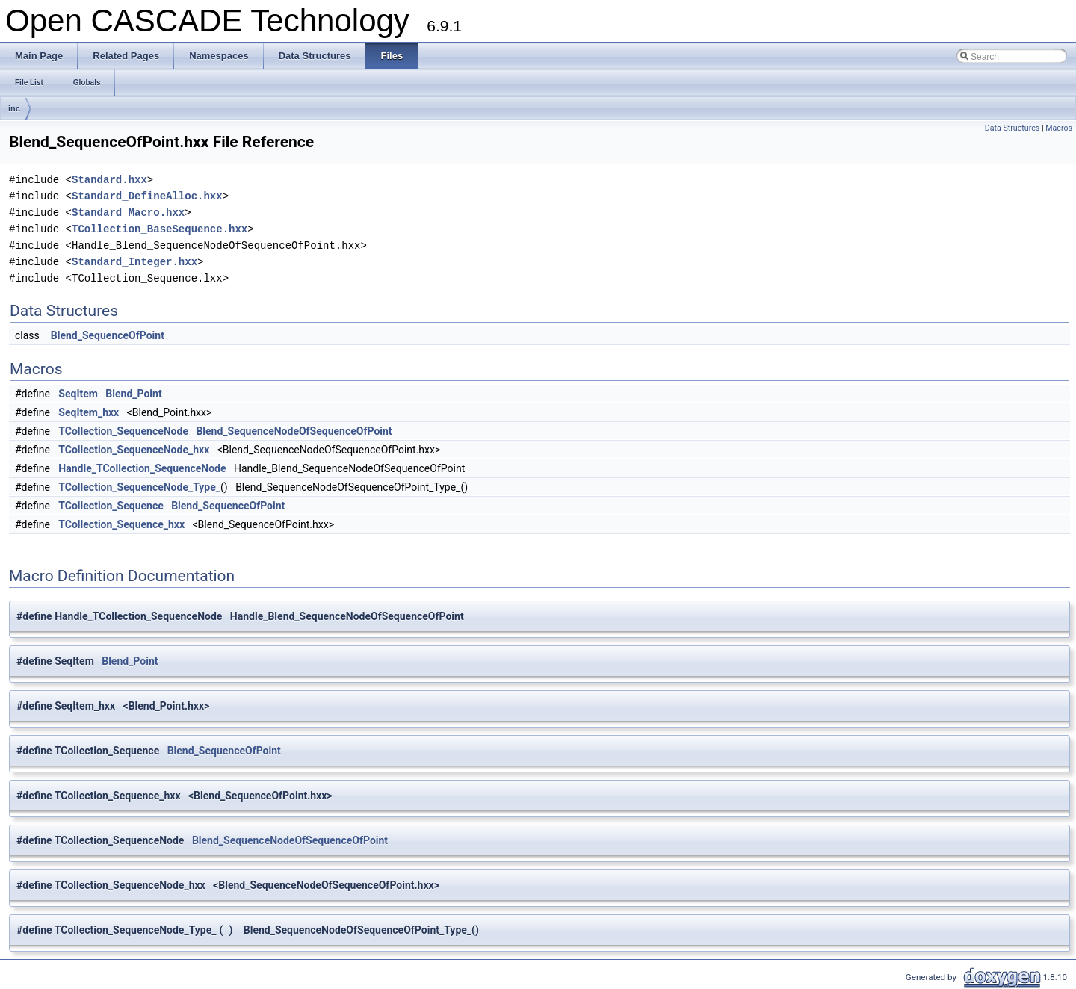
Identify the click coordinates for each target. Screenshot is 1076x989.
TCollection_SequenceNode (123, 431)
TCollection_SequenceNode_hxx (133, 450)
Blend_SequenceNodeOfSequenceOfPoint (294, 431)
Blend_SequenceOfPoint (107, 335)
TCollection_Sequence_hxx (121, 524)
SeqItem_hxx (88, 412)
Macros (1058, 128)
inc (14, 108)
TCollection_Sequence (110, 506)
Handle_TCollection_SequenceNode (142, 468)
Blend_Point (133, 394)
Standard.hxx (109, 180)
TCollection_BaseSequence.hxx (159, 229)
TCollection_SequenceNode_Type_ (139, 487)
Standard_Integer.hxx (134, 262)
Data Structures (1012, 128)
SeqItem (78, 394)
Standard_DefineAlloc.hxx (147, 196)
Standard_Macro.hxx (128, 212)
